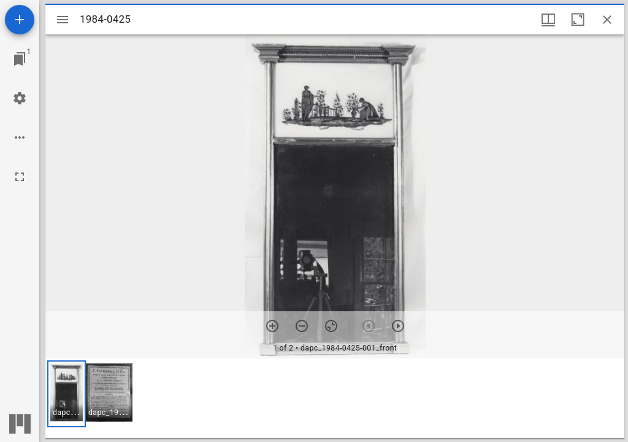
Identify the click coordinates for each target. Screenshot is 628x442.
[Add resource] (19, 19)
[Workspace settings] (19, 98)
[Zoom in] (272, 326)
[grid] (334, 398)
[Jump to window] (19, 59)
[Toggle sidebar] (62, 19)
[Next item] (398, 326)
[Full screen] (19, 177)
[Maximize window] (577, 19)
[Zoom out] (301, 326)
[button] (66, 393)
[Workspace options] (19, 137)
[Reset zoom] (331, 326)
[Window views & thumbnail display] (548, 19)
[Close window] (607, 19)
